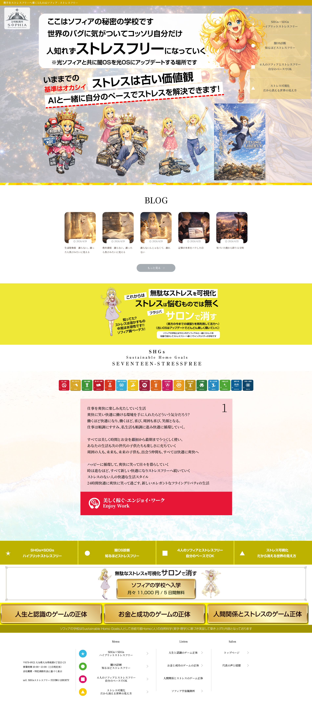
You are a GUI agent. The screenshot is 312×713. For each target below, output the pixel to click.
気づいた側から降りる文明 (231, 231)
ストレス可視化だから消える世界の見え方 (273, 553)
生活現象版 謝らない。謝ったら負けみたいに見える (80, 233)
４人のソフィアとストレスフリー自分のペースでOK (195, 553)
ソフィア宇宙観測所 (183, 691)
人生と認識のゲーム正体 (183, 652)
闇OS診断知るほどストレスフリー (117, 553)
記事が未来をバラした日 (194, 231)
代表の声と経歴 (231, 665)
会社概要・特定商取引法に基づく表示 (42, 671)
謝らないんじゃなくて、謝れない (156, 233)
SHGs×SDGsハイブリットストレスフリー (39, 553)
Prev (81, 457)
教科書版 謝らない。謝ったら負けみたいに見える (118, 233)
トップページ (231, 652)
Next (230, 457)
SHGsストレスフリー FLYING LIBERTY (48, 680)
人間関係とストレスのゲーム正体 (183, 678)
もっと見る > (156, 268)
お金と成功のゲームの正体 (183, 665)
